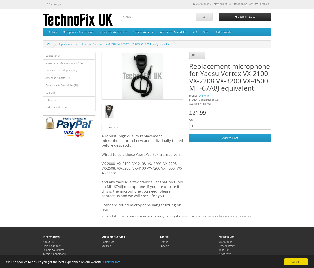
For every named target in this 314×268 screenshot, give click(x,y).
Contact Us (108, 242)
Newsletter (225, 254)
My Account (225, 242)
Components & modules (172, 32)
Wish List (223, 250)
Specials (164, 246)
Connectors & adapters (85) (61, 70)
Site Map (106, 246)
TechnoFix (203, 95)
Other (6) (50, 100)
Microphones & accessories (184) (64, 63)
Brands (164, 242)
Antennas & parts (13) (57, 78)
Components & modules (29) (61, 85)
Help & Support (51, 246)
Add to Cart (230, 138)
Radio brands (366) (56, 107)
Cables (53, 32)
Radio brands (223, 32)
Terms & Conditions (54, 254)
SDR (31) (50, 92)
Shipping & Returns (53, 250)
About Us (48, 242)
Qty (191, 119)
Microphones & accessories (78, 32)
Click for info (112, 262)
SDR (194, 32)
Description (111, 127)
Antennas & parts (143, 32)
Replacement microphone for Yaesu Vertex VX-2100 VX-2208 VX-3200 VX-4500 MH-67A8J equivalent (114, 44)
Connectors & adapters (113, 32)
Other (206, 32)
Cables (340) (52, 55)
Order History (226, 246)
